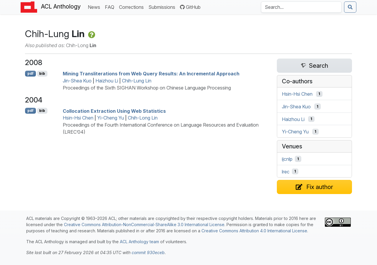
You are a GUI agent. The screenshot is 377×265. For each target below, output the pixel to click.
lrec (286, 171)
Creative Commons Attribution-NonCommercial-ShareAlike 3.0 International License (144, 224)
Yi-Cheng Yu (110, 118)
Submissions (163, 6)
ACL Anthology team (139, 241)
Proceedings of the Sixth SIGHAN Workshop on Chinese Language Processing (147, 88)
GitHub (190, 7)
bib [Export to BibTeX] (42, 73)
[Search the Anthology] (301, 7)
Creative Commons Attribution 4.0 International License (254, 230)
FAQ (111, 6)
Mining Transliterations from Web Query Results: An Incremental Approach (151, 74)
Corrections (132, 6)
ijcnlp (287, 159)
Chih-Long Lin (143, 118)
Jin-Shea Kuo (77, 81)
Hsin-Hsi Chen (78, 118)
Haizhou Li (106, 81)
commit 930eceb (148, 252)
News (95, 6)
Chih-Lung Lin (136, 81)
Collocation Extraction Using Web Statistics (114, 111)
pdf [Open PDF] (30, 73)
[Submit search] (350, 7)
